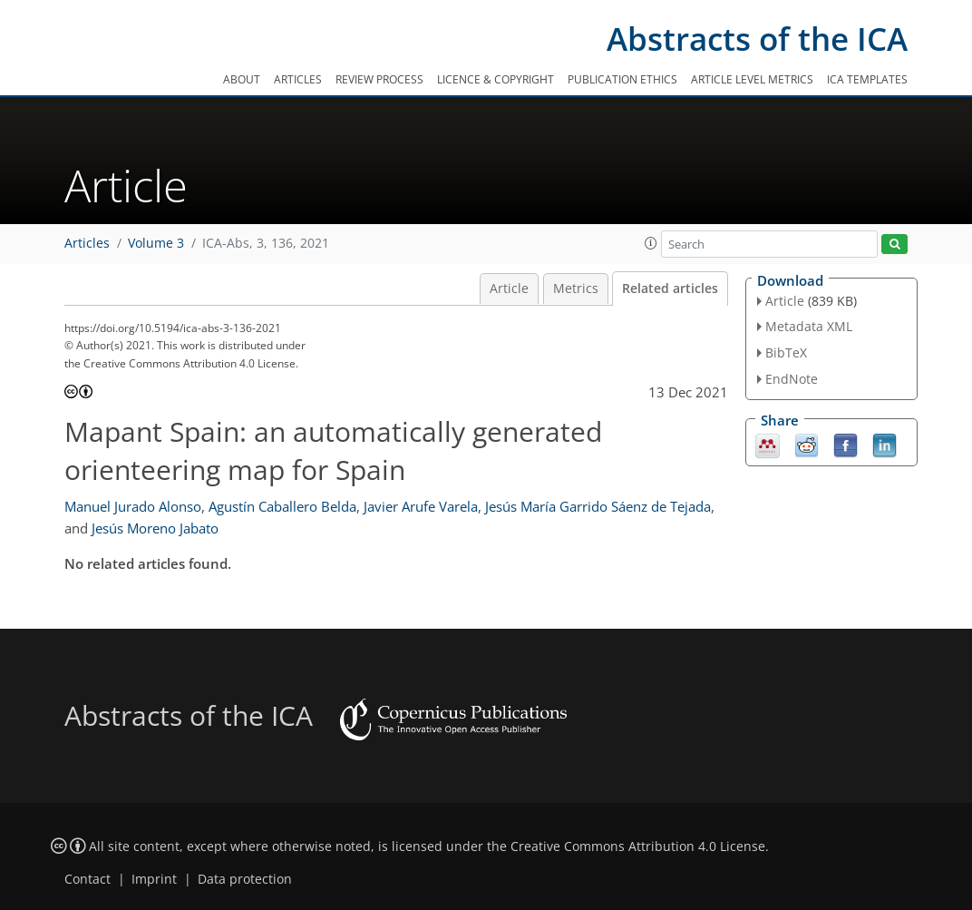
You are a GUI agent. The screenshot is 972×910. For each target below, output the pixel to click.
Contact (87, 879)
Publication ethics (622, 79)
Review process (379, 79)
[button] (651, 243)
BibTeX (786, 352)
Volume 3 (156, 243)
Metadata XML (808, 326)
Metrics (575, 288)
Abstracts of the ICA (757, 38)
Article (509, 288)
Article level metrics (752, 79)
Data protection (245, 879)
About (241, 79)
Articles (298, 79)
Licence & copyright (495, 79)
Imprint (154, 879)
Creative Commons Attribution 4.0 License (637, 846)
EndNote (791, 378)
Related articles (670, 288)
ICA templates (867, 79)
